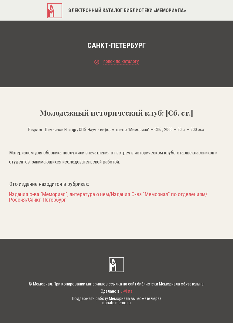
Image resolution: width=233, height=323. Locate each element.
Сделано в (117, 291)
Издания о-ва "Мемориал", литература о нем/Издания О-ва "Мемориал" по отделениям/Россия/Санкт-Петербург (108, 197)
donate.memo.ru (116, 303)
